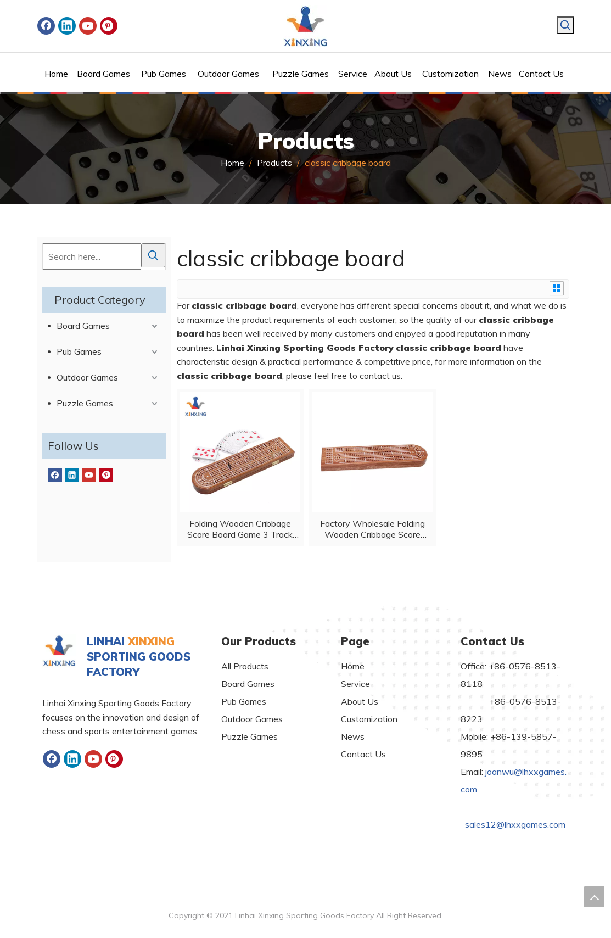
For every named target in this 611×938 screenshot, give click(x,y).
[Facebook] (46, 26)
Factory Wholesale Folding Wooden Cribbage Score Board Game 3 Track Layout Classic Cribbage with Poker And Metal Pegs (372, 529)
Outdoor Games (87, 377)
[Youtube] (88, 26)
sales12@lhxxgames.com (515, 824)
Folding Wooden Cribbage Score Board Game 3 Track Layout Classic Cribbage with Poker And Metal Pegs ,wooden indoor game (240, 529)
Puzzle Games (85, 403)
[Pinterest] (108, 26)
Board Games (83, 325)
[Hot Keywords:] (565, 25)
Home (353, 666)
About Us (359, 701)
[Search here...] (92, 256)
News (353, 736)
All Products (244, 666)
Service (355, 683)
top (594, 896)
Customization (369, 718)
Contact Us (363, 754)
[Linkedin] (67, 26)
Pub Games (79, 351)
